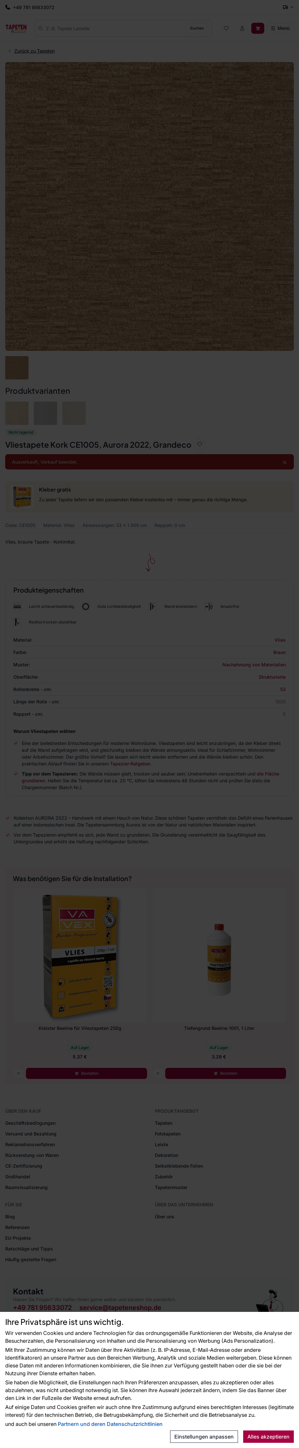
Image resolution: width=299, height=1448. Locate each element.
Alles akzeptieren (268, 1436)
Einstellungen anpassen (204, 1436)
